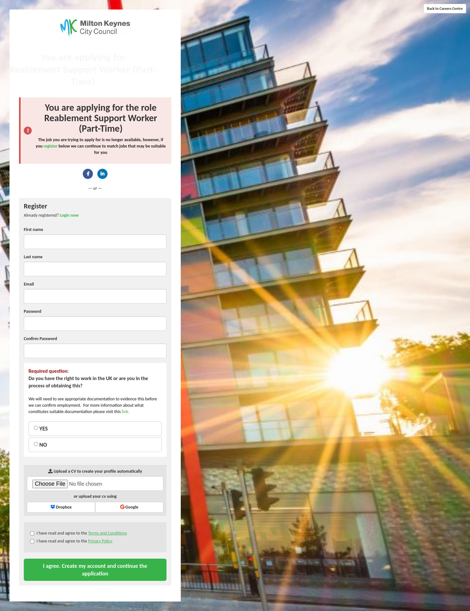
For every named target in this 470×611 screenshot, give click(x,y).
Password (32, 311)
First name (33, 229)
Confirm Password (40, 338)
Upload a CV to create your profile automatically (95, 471)
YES (41, 428)
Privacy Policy (100, 541)
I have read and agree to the (78, 533)
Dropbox (61, 507)
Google (129, 507)
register (50, 146)
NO (40, 444)
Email (29, 284)
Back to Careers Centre (445, 8)
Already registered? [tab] (51, 215)
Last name (33, 257)
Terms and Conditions (107, 533)
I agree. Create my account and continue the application (95, 569)
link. (125, 411)
